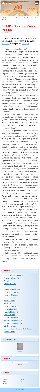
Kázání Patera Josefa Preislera (13, 17)
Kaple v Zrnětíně (10, 306)
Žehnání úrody (9, 332)
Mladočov (6, 3)
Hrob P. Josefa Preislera (12, 289)
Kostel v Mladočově (11, 312)
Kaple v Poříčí (9, 303)
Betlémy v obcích (10, 284)
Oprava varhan (9, 315)
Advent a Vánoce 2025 (12, 278)
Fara (5, 286)
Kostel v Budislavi (10, 309)
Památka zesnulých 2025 (13, 320)
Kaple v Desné (9, 301)
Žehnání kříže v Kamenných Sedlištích (18, 329)
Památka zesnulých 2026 (13, 323)
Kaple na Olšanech (11, 295)
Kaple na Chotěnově (11, 292)
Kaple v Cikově (9, 298)
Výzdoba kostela (10, 326)
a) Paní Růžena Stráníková (14, 275)
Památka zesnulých (11, 317)
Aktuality (7, 281)
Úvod (2, 17)
